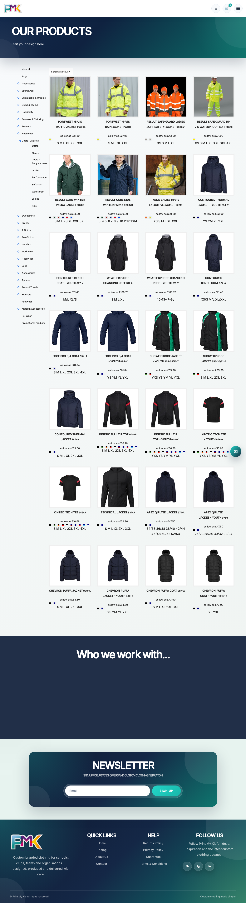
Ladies (35, 198)
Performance (39, 177)
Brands (25, 223)
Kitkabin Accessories (33, 308)
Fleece (35, 153)
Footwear (27, 301)
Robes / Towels (30, 287)
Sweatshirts (28, 215)
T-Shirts (26, 230)
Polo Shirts (27, 237)
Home (102, 843)
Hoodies (26, 244)
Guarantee (153, 857)
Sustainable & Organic (34, 97)
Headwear (27, 133)
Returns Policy (153, 843)
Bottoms (26, 126)
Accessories (28, 83)
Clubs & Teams (30, 104)
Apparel (26, 280)
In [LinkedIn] (209, 866)
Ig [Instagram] (198, 866)
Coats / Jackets (30, 140)
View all (26, 69)
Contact (101, 864)
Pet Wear (27, 315)
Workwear (27, 251)
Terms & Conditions (153, 864)
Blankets (26, 294)
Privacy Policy (153, 850)
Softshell (37, 184)
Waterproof (38, 191)
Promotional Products (33, 323)
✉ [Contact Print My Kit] (236, 451)
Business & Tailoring (32, 119)
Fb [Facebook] (187, 866)
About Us (101, 857)
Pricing (101, 850)
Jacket (35, 170)
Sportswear (28, 90)
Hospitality (27, 112)
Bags (24, 76)
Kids (34, 205)
